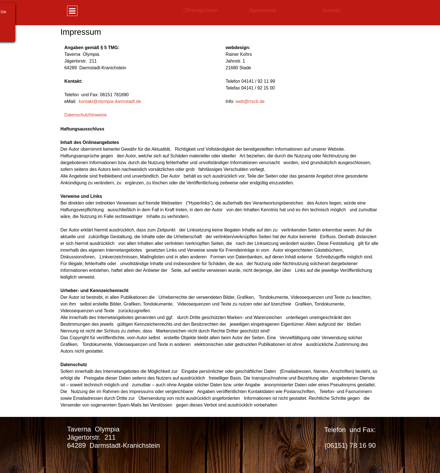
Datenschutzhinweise (85, 114)
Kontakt (331, 10)
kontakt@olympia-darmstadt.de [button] (110, 101)
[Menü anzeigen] (72, 11)
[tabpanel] (282, 10)
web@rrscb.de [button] (250, 101)
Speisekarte (263, 10)
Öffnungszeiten (200, 10)
